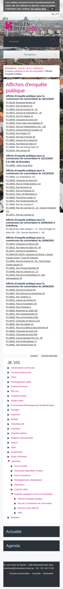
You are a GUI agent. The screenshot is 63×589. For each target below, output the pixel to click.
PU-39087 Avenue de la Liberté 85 (21, 140)
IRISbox (31, 581)
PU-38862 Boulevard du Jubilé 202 (22, 310)
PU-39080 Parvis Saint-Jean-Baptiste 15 (24, 123)
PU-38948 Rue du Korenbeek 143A (22, 317)
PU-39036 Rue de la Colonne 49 (21, 290)
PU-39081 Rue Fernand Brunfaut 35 (22, 268)
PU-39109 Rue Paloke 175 (18, 133)
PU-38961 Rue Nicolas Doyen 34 (21, 345)
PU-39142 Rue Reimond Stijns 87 (21, 144)
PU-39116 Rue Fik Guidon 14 (19, 116)
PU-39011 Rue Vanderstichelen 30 (21, 201)
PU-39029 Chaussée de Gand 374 (21, 180)
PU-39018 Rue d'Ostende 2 (18, 307)
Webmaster (48, 573)
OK (52, 9)
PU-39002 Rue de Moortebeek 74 (21, 341)
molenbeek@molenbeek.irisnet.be (18, 568)
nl (53, 14)
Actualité (14, 531)
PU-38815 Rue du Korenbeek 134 (21, 304)
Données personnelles (20, 573)
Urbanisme (38, 68)
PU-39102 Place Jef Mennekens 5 (21, 194)
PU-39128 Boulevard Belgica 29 (20, 102)
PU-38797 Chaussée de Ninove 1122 (23, 321)
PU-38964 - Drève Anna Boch (19, 165)
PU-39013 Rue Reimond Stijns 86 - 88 (23, 247)
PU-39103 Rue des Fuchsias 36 (20, 137)
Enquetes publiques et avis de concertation (24, 71)
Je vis (28, 68)
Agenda (13, 545)
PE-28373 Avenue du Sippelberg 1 (21, 251)
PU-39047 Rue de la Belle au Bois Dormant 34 (27, 327)
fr (57, 14)
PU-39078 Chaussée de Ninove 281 (22, 244)
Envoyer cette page (49, 356)
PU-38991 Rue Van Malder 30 (19, 324)
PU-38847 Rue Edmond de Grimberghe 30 (25, 293)
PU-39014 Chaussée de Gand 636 (21, 334)
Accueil (21, 68)
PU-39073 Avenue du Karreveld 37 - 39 (24, 113)
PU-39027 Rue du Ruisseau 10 (20, 191)
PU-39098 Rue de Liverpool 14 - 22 (22, 271)
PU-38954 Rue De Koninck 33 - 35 (21, 109)
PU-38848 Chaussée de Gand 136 (21, 331)
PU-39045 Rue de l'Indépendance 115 (23, 184)
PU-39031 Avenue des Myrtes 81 (21, 300)
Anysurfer (36, 573)
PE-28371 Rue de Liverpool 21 (20, 215)
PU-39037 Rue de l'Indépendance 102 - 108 (26, 126)
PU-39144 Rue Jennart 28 (18, 150)
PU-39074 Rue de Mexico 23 (19, 106)
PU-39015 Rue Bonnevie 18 (19, 187)
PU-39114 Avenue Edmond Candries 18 (24, 130)
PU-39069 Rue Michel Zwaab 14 (21, 197)
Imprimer (34, 356)
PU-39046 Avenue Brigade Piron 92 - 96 (24, 338)
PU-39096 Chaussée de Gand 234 (21, 120)
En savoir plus (38, 9)
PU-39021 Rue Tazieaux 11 (18, 297)
